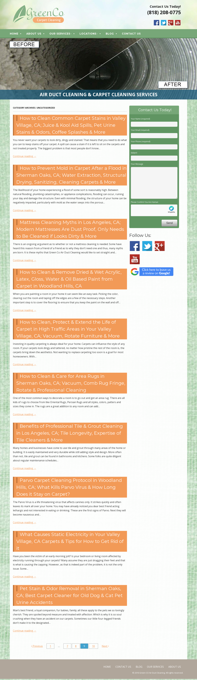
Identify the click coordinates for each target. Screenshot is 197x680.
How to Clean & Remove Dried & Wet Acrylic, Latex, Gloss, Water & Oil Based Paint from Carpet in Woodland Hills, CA (69, 280)
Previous (37, 647)
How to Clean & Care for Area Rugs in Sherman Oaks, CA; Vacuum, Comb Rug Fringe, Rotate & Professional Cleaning (70, 384)
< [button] (4, 69)
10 (93, 647)
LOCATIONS (91, 34)
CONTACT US (134, 34)
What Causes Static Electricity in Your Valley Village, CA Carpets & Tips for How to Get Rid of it (70, 542)
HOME (17, 34)
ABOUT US (37, 34)
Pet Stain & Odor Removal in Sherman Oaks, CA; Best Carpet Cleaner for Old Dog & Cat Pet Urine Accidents (69, 596)
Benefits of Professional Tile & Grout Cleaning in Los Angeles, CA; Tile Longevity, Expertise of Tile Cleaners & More (69, 434)
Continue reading (24, 157)
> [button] (193, 69)
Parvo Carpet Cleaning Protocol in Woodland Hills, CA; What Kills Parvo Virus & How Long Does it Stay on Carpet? (69, 488)
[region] (98, 70)
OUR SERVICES (63, 34)
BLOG (113, 34)
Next (105, 647)
